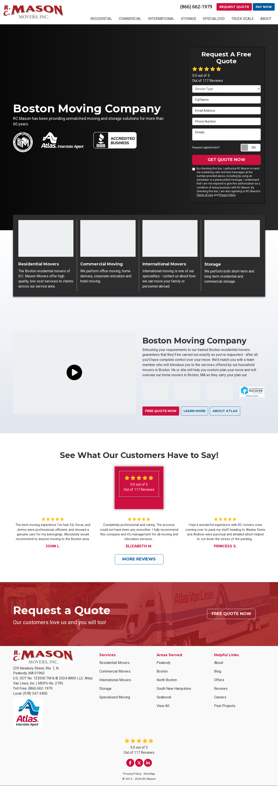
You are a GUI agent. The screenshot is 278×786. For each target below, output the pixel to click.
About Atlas (226, 411)
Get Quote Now (226, 159)
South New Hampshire (174, 689)
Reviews (221, 689)
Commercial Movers (114, 671)
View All (163, 706)
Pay (264, 7)
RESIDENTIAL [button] (101, 19)
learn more (195, 411)
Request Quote (234, 7)
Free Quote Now (161, 411)
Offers (219, 680)
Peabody (164, 663)
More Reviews (139, 559)
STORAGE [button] (188, 19)
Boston (162, 671)
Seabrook (164, 697)
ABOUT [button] (265, 19)
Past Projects (224, 706)
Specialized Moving (114, 697)
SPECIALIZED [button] (214, 19)
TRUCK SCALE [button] (242, 19)
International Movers (115, 680)
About (218, 663)
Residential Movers (114, 663)
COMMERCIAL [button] (130, 19)
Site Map (149, 774)
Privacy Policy (227, 195)
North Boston (167, 680)
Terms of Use (205, 195)
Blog (217, 671)
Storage (105, 689)
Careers (220, 697)
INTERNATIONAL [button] (161, 19)
